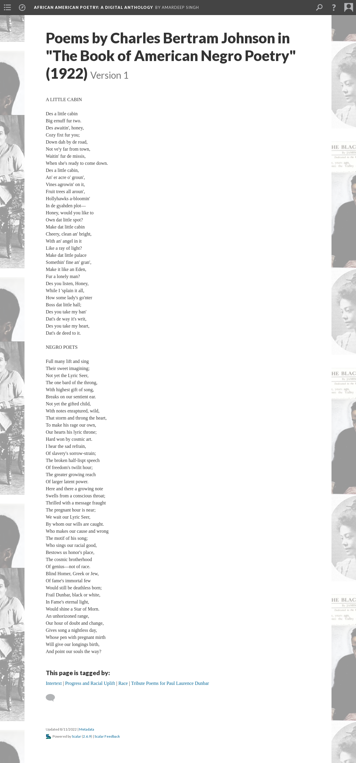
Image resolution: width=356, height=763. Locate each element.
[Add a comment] (53, 698)
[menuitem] (7, 7)
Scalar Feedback (107, 736)
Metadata (86, 729)
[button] (333, 7)
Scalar (76, 736)
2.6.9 (87, 736)
